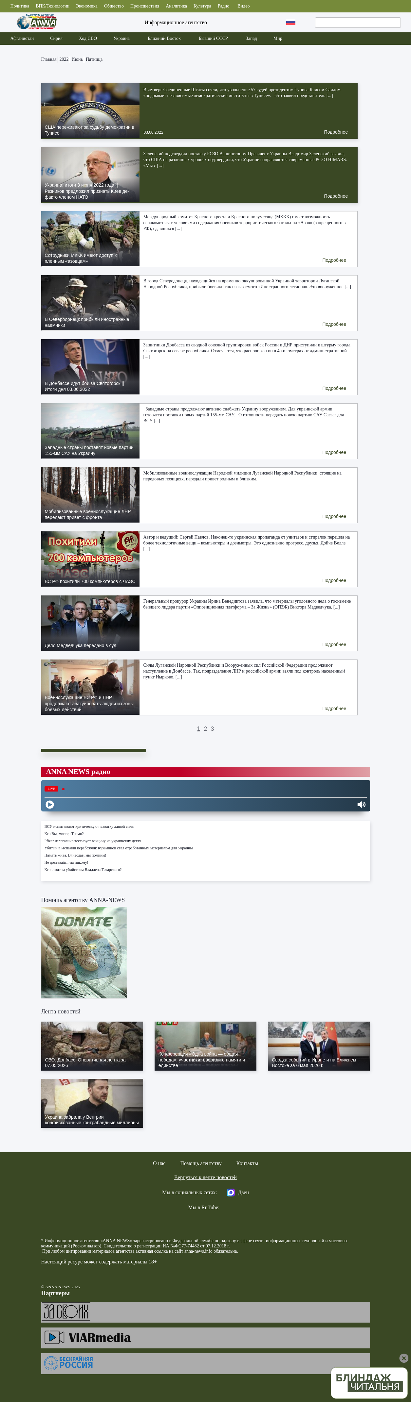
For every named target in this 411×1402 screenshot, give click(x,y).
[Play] (50, 804)
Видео (243, 6)
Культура (202, 6)
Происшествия (144, 6)
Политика (19, 6)
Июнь (77, 59)
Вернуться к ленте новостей (205, 1177)
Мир (277, 38)
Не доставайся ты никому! (66, 862)
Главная (49, 59)
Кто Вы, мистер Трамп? (64, 834)
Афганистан (22, 38)
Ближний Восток (164, 38)
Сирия (56, 38)
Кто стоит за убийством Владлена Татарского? (83, 870)
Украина (121, 38)
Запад (251, 38)
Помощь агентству (200, 1163)
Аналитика (176, 6)
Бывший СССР (213, 38)
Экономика (87, 6)
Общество (114, 6)
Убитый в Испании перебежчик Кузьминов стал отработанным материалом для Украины (119, 848)
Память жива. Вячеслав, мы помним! (75, 855)
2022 (64, 59)
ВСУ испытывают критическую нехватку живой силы (90, 826)
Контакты (247, 1163)
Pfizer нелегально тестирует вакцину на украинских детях (93, 841)
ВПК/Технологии (52, 6)
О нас (159, 1163)
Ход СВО (88, 38)
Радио (224, 6)
